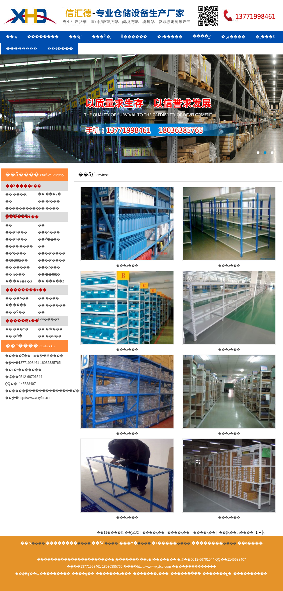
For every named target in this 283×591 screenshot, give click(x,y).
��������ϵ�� (26, 289)
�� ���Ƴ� (16, 329)
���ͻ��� (127, 227)
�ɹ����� (169, 37)
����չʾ (202, 37)
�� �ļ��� (49, 201)
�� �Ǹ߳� (13, 336)
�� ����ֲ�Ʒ (51, 281)
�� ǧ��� (15, 274)
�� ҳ (11, 37)
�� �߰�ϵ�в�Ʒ (18, 281)
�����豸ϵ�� (22, 320)
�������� (43, 37)
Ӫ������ (133, 37)
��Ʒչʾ (75, 37)
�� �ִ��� (15, 305)
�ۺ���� (233, 37)
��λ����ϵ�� (23, 186)
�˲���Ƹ (265, 37)
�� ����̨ (15, 194)
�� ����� (17, 267)
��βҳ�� (227, 533)
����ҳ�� (204, 533)
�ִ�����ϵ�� (22, 217)
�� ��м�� (49, 336)
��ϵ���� (60, 48)
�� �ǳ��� (50, 329)
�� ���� (48, 298)
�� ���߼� (48, 208)
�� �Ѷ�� (15, 312)
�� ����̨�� (52, 305)
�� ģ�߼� (46, 239)
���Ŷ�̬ (101, 37)
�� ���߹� (49, 194)
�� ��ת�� (17, 298)
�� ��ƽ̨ (13, 260)
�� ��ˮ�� (49, 274)
